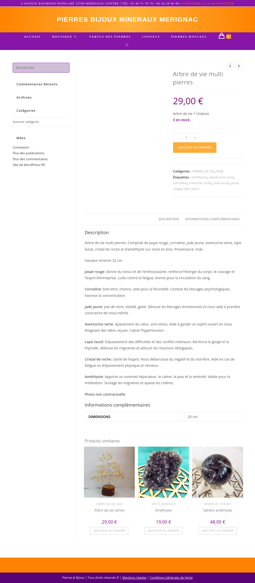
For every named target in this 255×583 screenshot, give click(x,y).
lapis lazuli (191, 191)
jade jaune (221, 185)
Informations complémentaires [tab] (212, 222)
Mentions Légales (134, 578)
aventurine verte (221, 180)
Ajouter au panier (194, 150)
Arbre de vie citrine (109, 513)
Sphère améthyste (217, 513)
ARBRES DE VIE (203, 174)
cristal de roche (200, 185)
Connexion (21, 150)
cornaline (180, 185)
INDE (219, 174)
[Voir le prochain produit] (238, 68)
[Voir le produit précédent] (230, 68)
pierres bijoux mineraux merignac (127, 21)
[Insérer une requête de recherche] (41, 70)
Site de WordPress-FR (29, 167)
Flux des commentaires (30, 161)
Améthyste (163, 513)
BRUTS (156, 507)
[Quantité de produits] (186, 140)
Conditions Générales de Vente (171, 578)
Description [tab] (169, 222)
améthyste (199, 180)
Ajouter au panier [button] (109, 533)
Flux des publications (28, 156)
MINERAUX (168, 507)
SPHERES (225, 507)
